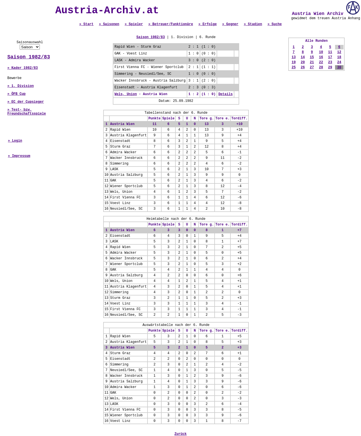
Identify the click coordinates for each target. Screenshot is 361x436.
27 (312, 67)
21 (312, 62)
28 (321, 67)
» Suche (274, 24)
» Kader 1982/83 (22, 68)
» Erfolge (208, 24)
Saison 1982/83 (28, 57)
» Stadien (253, 24)
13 (294, 57)
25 (294, 67)
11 (330, 52)
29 (330, 67)
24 (339, 62)
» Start (86, 24)
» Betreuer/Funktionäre (170, 24)
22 (321, 62)
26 (303, 67)
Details (225, 94)
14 (303, 57)
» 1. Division (20, 86)
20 (303, 62)
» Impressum (19, 156)
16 (321, 57)
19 (294, 62)
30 (339, 67)
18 (339, 57)
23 (330, 62)
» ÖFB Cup (16, 94)
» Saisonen (109, 24)
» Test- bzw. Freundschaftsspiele (26, 112)
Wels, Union (126, 94)
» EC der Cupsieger (25, 102)
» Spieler (134, 24)
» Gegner (230, 24)
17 (330, 57)
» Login (15, 141)
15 (312, 57)
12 (339, 52)
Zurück (180, 434)
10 (321, 52)
